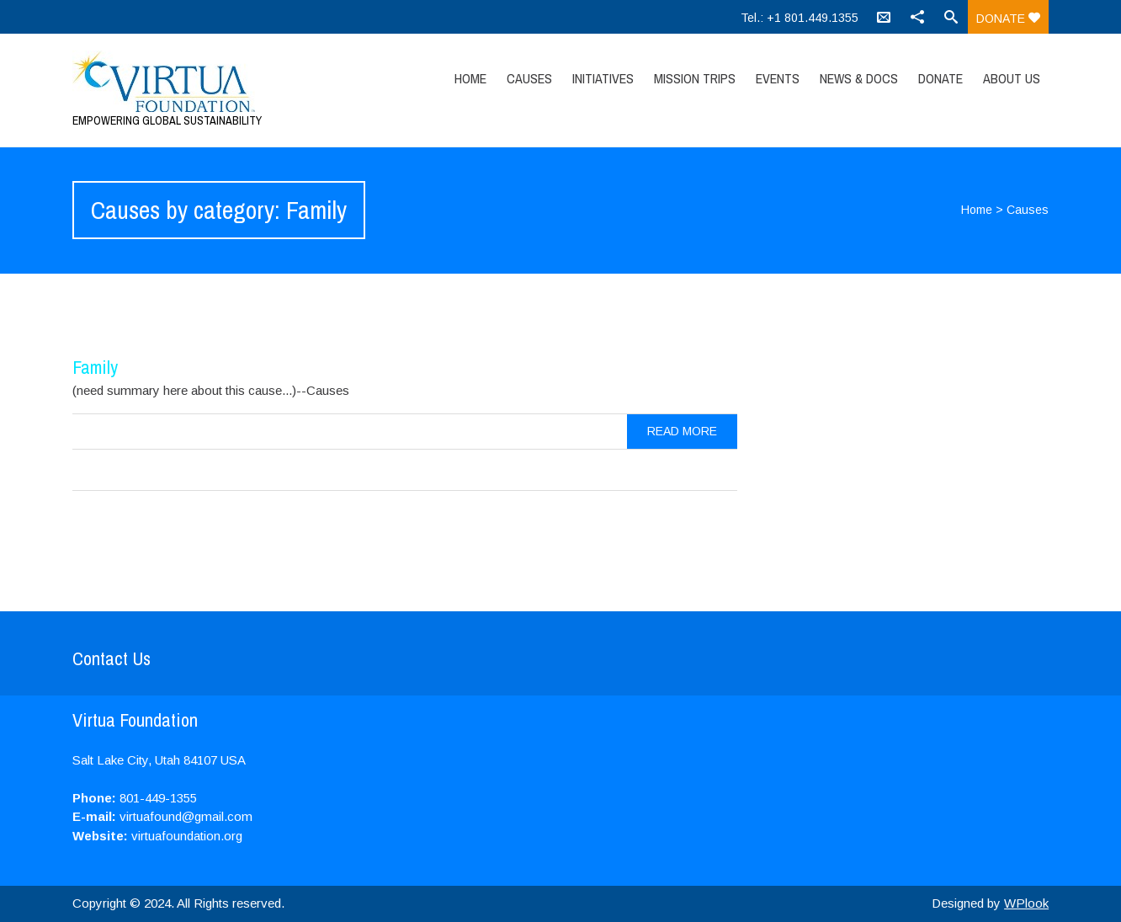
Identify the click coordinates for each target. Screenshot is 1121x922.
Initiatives (603, 78)
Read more (682, 431)
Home (470, 78)
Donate (1008, 18)
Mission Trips (695, 78)
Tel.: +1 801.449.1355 (799, 17)
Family (95, 367)
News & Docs (859, 78)
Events (778, 78)
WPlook (1026, 903)
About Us (1011, 78)
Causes (529, 78)
